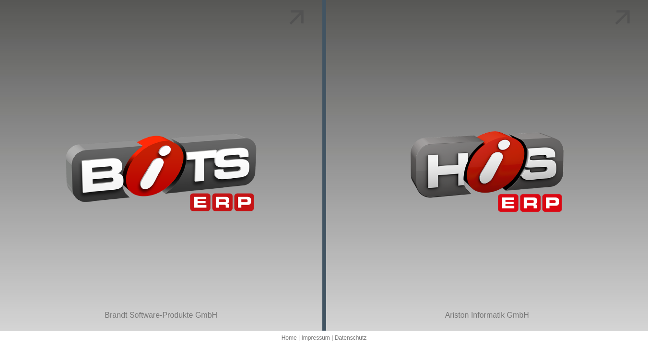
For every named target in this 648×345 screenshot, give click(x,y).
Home (289, 337)
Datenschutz (351, 337)
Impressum (315, 337)
